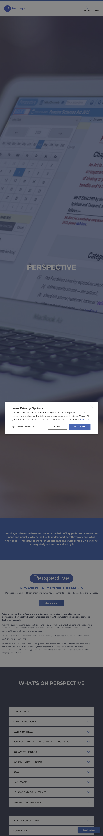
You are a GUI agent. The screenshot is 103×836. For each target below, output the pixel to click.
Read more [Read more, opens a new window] (85, 419)
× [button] (91, 407)
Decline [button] (58, 426)
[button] (23, 426)
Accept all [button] (79, 426)
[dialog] (51, 418)
